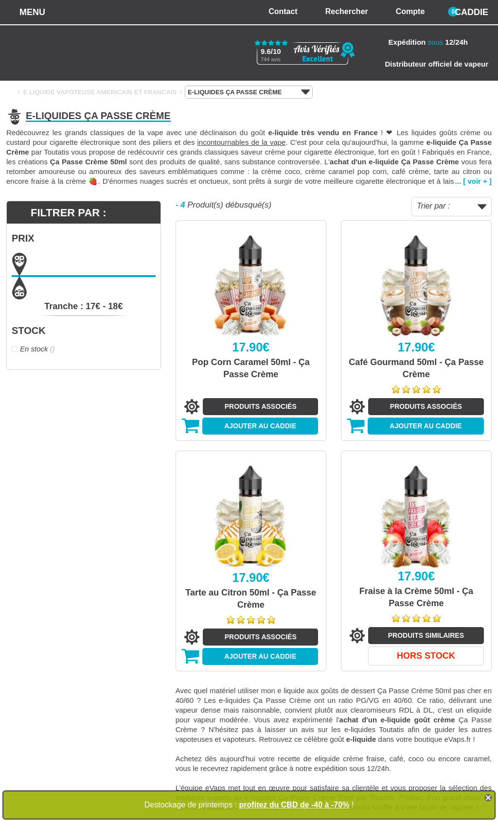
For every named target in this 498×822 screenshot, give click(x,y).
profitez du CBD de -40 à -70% (294, 805)
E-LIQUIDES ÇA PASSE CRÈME (249, 92)
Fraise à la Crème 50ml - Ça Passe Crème (416, 597)
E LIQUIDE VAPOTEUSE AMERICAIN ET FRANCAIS (100, 92)
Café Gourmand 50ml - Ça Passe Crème (416, 368)
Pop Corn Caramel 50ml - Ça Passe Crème (251, 368)
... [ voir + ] (473, 181)
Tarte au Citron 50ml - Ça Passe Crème (250, 599)
